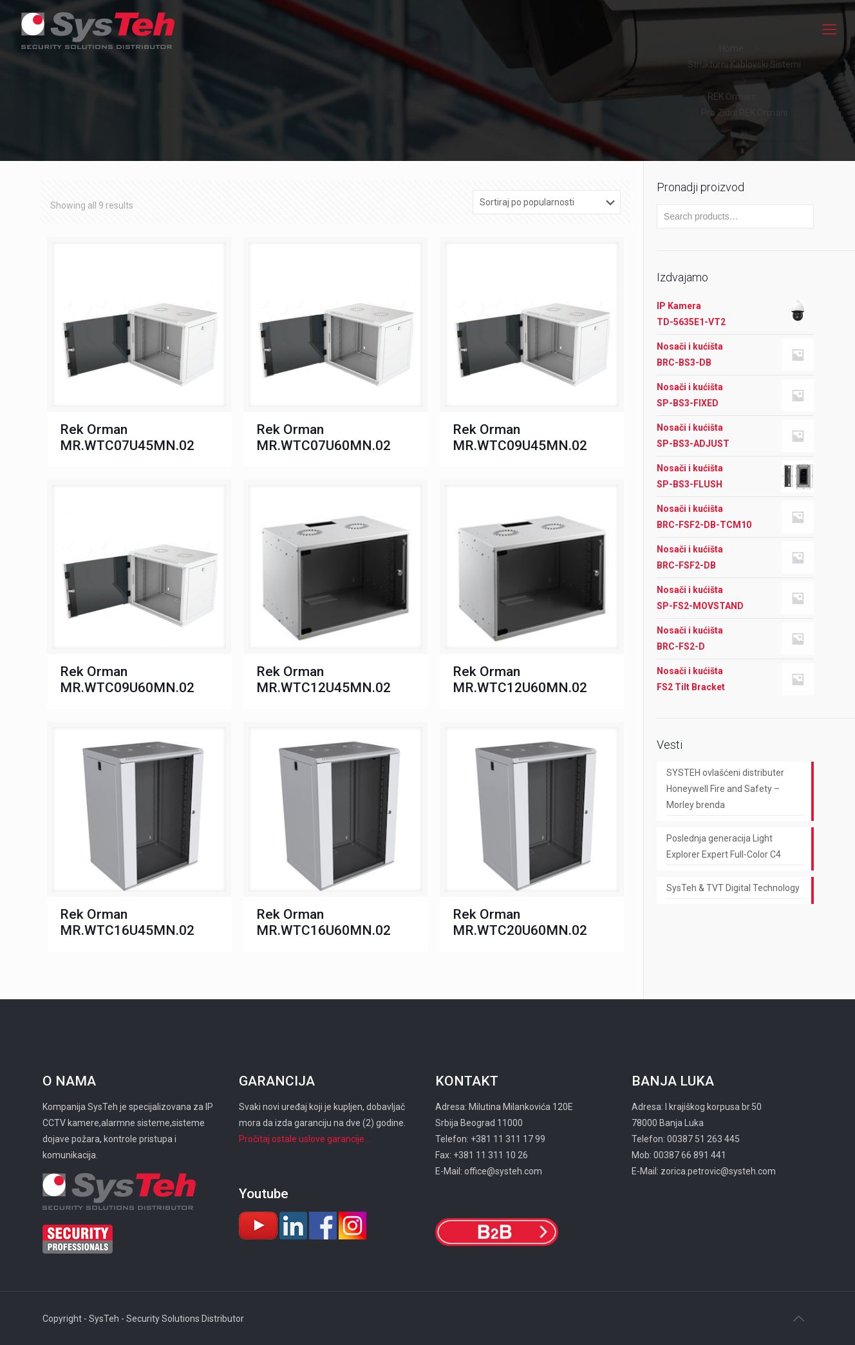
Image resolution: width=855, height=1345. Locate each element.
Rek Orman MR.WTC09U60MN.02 (127, 679)
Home (731, 48)
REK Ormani (732, 96)
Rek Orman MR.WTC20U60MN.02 (520, 922)
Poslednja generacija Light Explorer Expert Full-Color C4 (723, 846)
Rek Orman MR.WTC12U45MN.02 (323, 679)
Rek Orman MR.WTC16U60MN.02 (323, 922)
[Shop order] (547, 202)
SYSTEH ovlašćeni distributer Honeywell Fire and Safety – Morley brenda (725, 788)
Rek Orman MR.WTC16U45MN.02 (127, 922)
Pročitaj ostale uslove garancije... (304, 1139)
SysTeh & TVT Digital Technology (733, 888)
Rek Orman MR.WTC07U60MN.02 (323, 437)
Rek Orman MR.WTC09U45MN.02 (520, 437)
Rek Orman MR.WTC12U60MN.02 (520, 679)
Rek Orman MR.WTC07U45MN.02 (127, 437)
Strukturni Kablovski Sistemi (744, 64)
